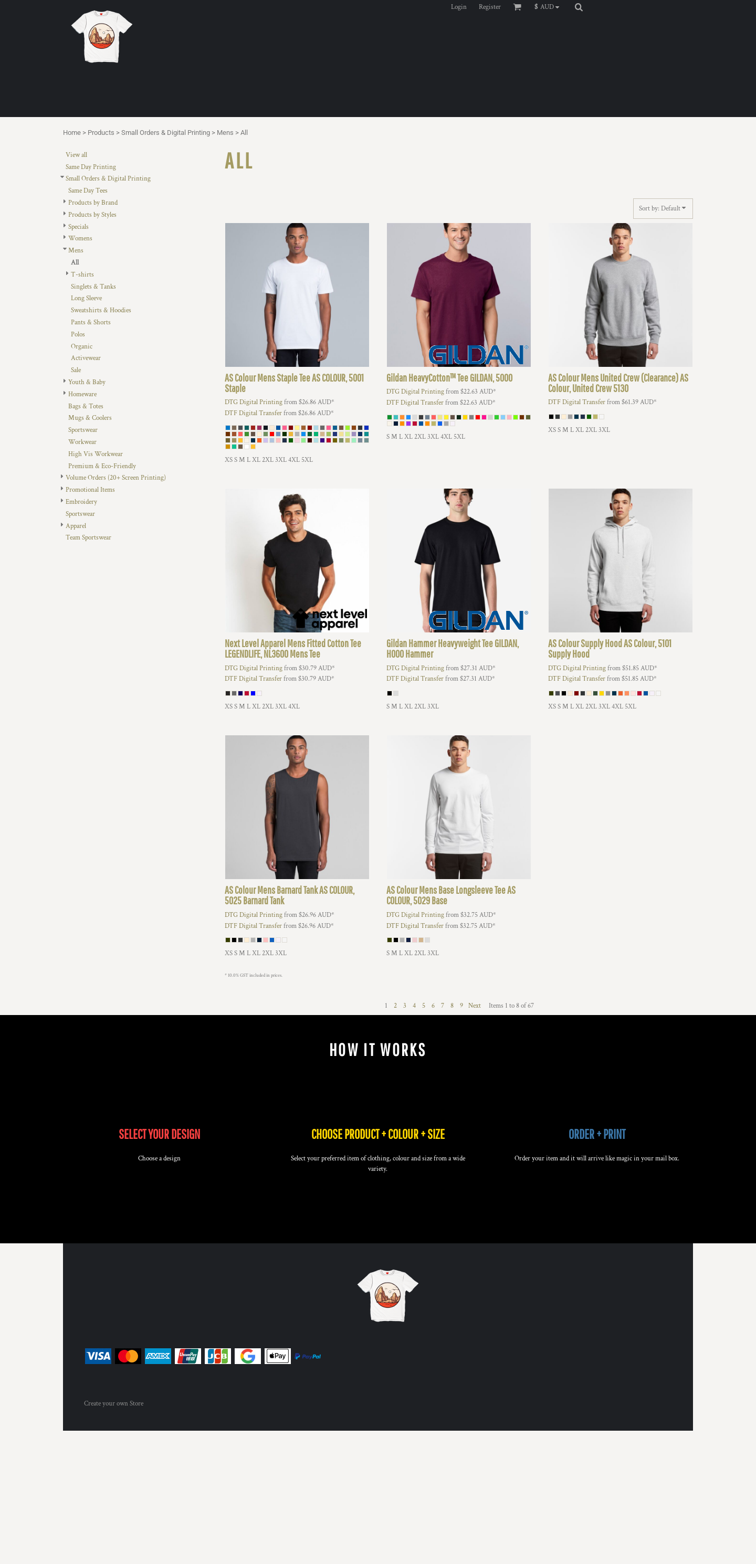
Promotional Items (90, 489)
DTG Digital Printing (253, 402)
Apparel (76, 526)
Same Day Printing (91, 167)
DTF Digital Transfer (253, 413)
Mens (225, 132)
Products (101, 132)
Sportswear (83, 430)
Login (459, 7)
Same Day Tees (88, 190)
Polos (78, 334)
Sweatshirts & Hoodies (101, 310)
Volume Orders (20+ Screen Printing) (116, 477)
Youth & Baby (87, 382)
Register (490, 7)
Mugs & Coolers (90, 418)
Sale (76, 370)
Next (474, 1005)
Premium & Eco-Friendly (102, 466)
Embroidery (81, 502)
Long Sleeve (86, 298)
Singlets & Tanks (93, 286)
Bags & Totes (85, 406)
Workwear (82, 442)
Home (72, 132)
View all (76, 155)
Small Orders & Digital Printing (165, 132)
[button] (549, 6)
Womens (80, 238)
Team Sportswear (88, 537)
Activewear (86, 358)
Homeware (82, 394)
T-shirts (82, 274)
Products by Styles (92, 214)
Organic (81, 346)
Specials (78, 227)
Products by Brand (93, 202)
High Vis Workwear (95, 454)
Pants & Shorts (91, 322)
